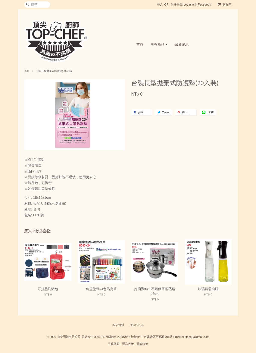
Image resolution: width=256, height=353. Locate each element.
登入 (160, 4)
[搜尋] (37, 4)
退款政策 (142, 344)
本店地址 (118, 325)
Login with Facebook (197, 4)
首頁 (139, 44)
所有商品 (159, 44)
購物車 (227, 4)
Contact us (137, 325)
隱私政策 (128, 344)
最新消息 (182, 44)
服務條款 (114, 344)
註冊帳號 (177, 4)
